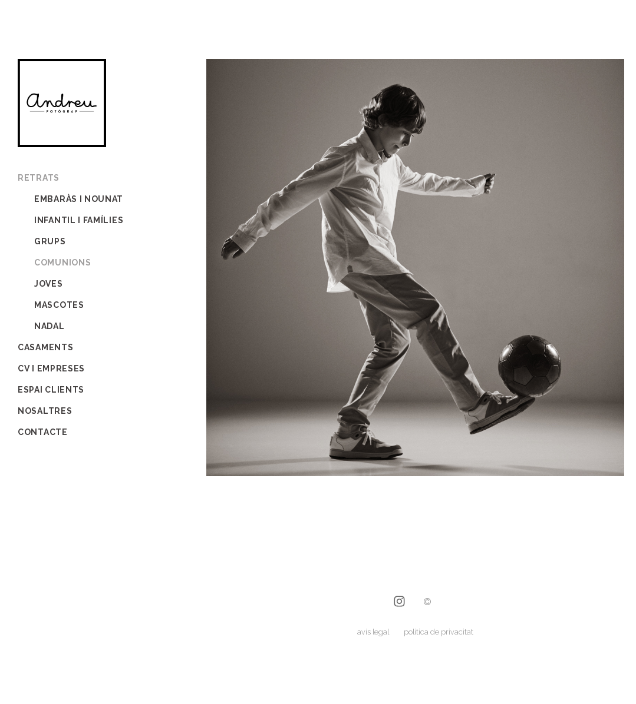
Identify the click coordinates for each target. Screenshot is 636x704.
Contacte (43, 432)
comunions (62, 262)
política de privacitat (438, 631)
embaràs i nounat (78, 199)
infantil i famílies (78, 220)
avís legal (373, 631)
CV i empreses (51, 368)
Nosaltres (45, 411)
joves (48, 283)
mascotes (59, 305)
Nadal (49, 326)
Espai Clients (51, 389)
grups (50, 241)
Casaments (45, 347)
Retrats (39, 177)
